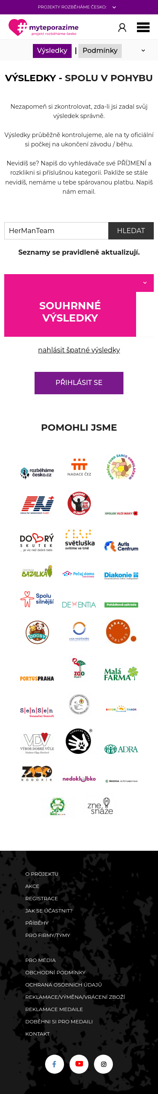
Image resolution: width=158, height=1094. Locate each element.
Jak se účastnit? (48, 910)
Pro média (40, 960)
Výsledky (52, 51)
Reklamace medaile (54, 1009)
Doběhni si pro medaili (59, 1021)
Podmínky (100, 51)
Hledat (131, 231)
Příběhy (36, 923)
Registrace (41, 898)
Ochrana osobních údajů (63, 984)
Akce (32, 886)
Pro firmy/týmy (47, 935)
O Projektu (42, 874)
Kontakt (37, 1034)
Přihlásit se (79, 383)
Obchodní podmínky (55, 972)
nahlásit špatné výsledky (79, 350)
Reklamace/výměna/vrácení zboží (75, 997)
